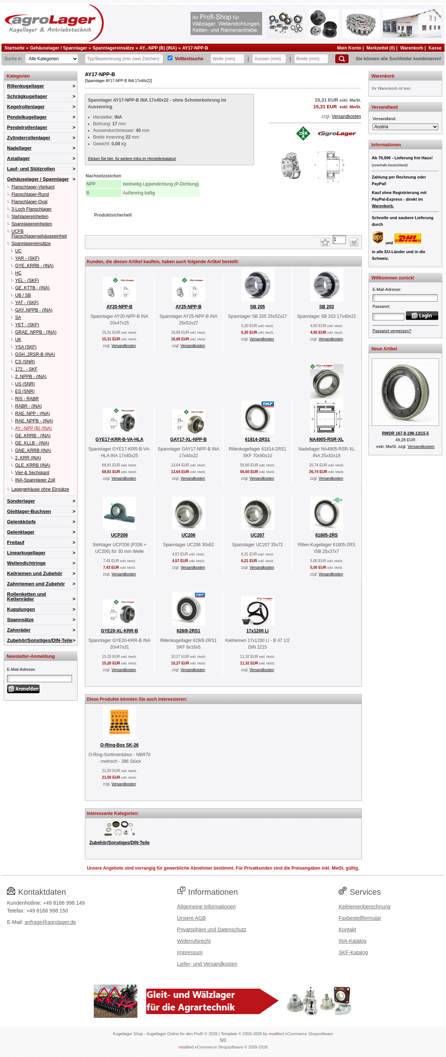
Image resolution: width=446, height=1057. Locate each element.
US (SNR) (25, 384)
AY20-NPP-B (119, 306)
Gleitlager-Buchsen (29, 511)
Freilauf (15, 542)
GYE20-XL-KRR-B (119, 630)
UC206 (188, 535)
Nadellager (19, 148)
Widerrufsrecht (194, 941)
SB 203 (326, 306)
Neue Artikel (384, 348)
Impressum (190, 952)
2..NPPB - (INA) (31, 376)
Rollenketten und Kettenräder (26, 596)
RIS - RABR (27, 398)
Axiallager (18, 158)
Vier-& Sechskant (32, 472)
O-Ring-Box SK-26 (119, 745)
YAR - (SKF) (27, 258)
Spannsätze (20, 619)
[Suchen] (342, 58)
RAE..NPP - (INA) (32, 413)
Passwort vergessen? (392, 331)
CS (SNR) (25, 361)
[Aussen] (269, 58)
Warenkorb (411, 48)
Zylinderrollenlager (28, 137)
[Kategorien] (51, 58)
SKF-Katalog (353, 952)
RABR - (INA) (28, 406)
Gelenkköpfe (21, 521)
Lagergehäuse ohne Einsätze (40, 489)
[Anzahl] (339, 239)
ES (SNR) (25, 391)
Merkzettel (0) (381, 48)
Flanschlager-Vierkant (33, 187)
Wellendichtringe (26, 563)
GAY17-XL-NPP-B (188, 439)
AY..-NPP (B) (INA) (158, 48)
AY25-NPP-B (188, 306)
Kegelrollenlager (26, 106)
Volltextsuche (189, 58)
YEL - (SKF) (27, 280)
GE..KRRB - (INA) (33, 435)
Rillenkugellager (25, 86)
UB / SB (23, 295)
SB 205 (257, 306)
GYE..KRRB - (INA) (34, 265)
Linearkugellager (26, 552)
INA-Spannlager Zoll (35, 480)
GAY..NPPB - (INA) (33, 310)
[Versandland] (405, 126)
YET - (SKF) (27, 324)
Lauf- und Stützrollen (31, 168)
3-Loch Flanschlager (31, 209)
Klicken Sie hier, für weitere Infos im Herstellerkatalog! (132, 159)
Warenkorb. (383, 206)
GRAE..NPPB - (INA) (35, 332)
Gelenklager (20, 532)
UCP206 (119, 535)
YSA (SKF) (26, 347)
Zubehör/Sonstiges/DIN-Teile (39, 640)
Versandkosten (346, 116)
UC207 (257, 535)
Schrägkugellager (27, 96)
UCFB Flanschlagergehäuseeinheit (39, 234)
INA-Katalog (352, 941)
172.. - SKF (26, 369)
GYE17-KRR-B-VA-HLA (120, 439)
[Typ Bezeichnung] (124, 58)
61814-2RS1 (257, 439)
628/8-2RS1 (188, 630)
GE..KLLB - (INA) (32, 443)
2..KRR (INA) (28, 457)
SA (18, 317)
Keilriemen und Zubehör (34, 573)
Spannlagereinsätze (113, 48)
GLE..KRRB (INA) (32, 465)
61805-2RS (326, 535)
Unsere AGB (191, 918)
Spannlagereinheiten (31, 224)
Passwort (381, 306)
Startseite (14, 48)
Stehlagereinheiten (29, 216)
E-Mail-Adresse (21, 669)
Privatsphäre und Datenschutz (212, 929)
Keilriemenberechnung (364, 907)
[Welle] (227, 58)
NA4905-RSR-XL (326, 439)
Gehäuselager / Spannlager (58, 48)
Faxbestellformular (360, 918)
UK (18, 339)
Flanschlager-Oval (29, 201)
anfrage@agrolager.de (50, 922)
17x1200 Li (257, 630)
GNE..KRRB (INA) (33, 450)
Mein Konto (349, 48)
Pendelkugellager (27, 117)
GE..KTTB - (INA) (32, 287)
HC (18, 273)
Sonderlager (21, 501)
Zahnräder (19, 630)
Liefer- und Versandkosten (207, 964)
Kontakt (347, 929)
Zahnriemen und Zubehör (36, 584)
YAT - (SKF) (26, 302)
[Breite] (311, 58)
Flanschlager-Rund (30, 194)
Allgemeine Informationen (206, 907)
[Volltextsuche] (170, 57)
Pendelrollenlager (27, 127)
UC (18, 251)
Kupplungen (21, 609)
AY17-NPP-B (195, 48)
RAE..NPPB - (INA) (34, 421)
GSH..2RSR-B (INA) (35, 354)
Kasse (435, 48)
